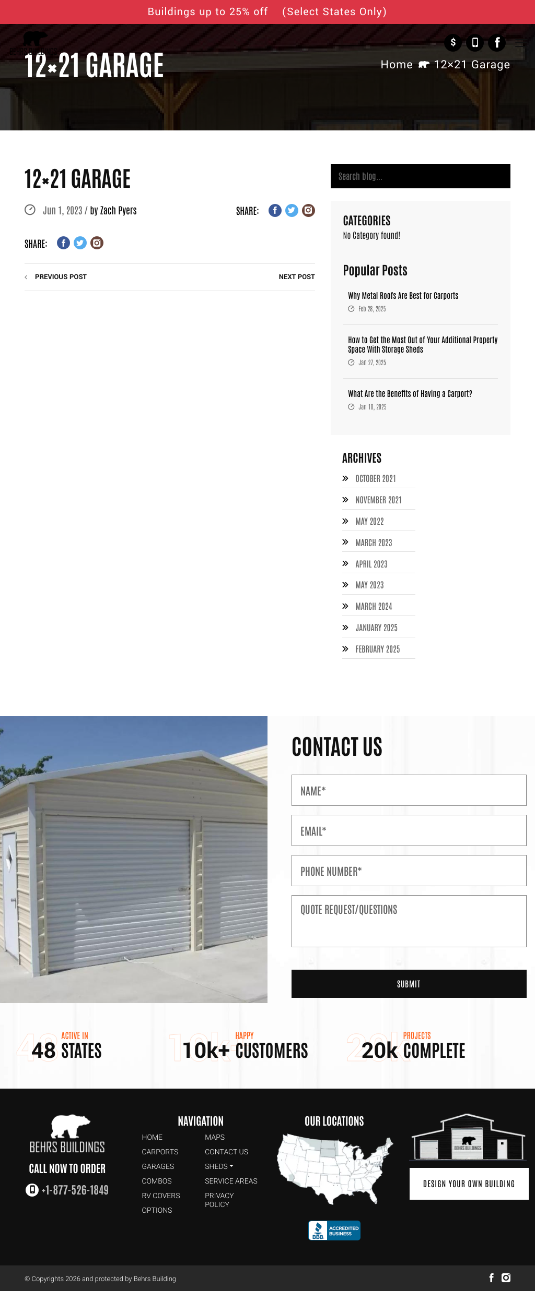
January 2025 (377, 626)
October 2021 (376, 479)
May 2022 (370, 521)
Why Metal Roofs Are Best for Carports (403, 296)
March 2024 (374, 605)
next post (297, 277)
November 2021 (379, 500)
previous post (61, 277)
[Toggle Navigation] (521, 43)
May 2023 (370, 584)
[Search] (420, 176)
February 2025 (378, 647)
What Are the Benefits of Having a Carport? (410, 394)
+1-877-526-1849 (475, 42)
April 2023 (372, 563)
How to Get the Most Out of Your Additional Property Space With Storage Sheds (422, 345)
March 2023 (374, 542)
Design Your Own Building (468, 1182)
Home (396, 64)
